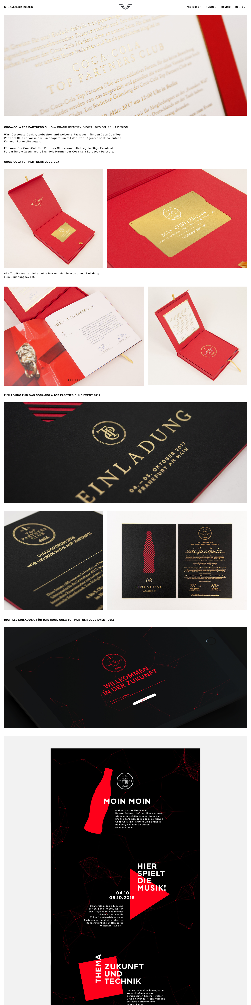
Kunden (211, 6)
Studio (226, 6)
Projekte (192, 6)
